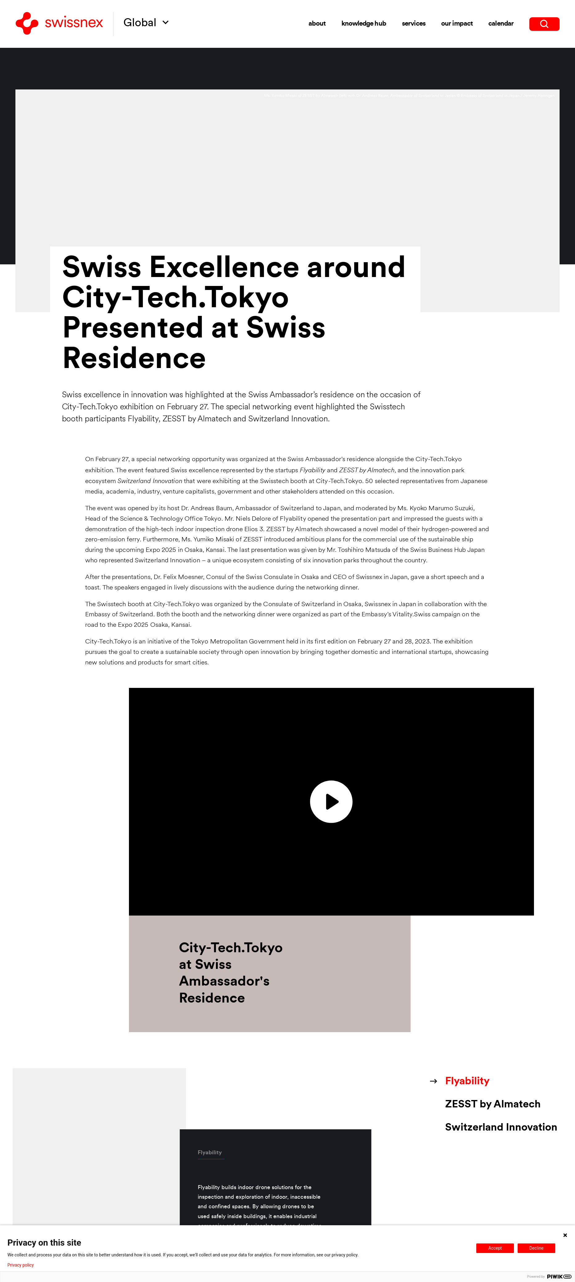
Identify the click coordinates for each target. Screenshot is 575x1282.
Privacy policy (20, 1265)
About (316, 23)
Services (413, 23)
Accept (495, 1248)
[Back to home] (59, 24)
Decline (536, 1248)
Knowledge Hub (363, 23)
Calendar (500, 23)
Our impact (456, 23)
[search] (544, 24)
